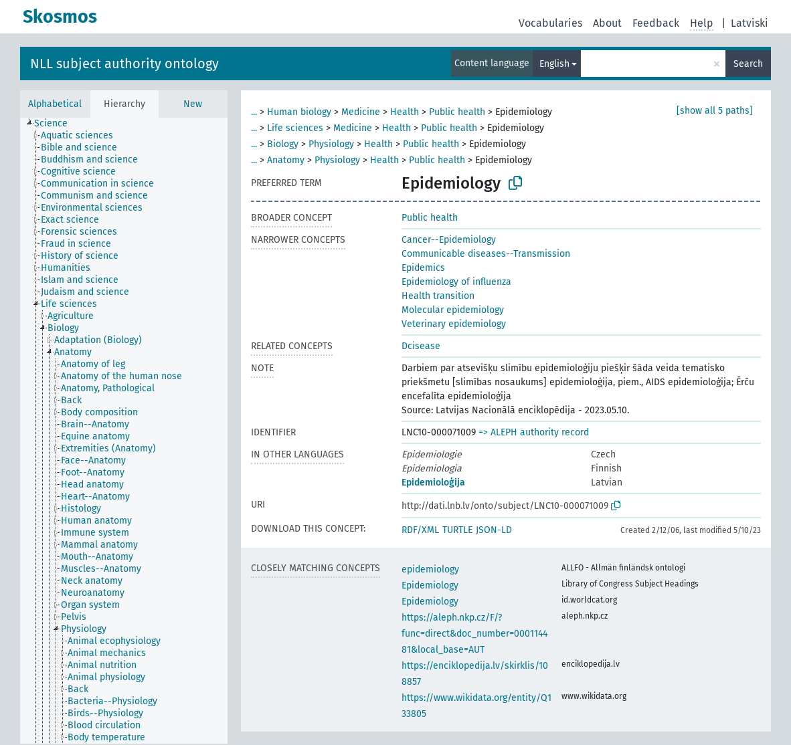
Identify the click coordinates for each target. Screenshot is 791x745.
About (607, 23)
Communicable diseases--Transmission (486, 253)
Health (404, 112)
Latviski (749, 23)
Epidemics (423, 268)
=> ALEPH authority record (533, 432)
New (192, 104)
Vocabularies (550, 23)
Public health (457, 112)
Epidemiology (430, 585)
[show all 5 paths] (715, 110)
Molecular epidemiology (453, 310)
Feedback (655, 23)
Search (748, 64)
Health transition (438, 296)
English (554, 64)
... (254, 112)
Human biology (299, 112)
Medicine (360, 112)
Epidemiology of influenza (456, 282)
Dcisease (421, 346)
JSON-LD (494, 530)
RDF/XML (420, 530)
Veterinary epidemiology (454, 324)
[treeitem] (56, 124)
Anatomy (285, 160)
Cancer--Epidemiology (449, 239)
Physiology (331, 144)
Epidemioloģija (433, 482)
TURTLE (457, 530)
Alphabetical (55, 104)
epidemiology (430, 569)
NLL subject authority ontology (124, 64)
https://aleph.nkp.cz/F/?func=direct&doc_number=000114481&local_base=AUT (474, 633)
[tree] (124, 431)
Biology (282, 144)
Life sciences (295, 128)
